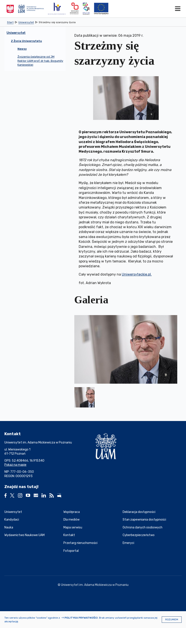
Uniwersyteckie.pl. (137, 274)
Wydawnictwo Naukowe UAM (24, 535)
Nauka (8, 527)
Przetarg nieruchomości (80, 543)
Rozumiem (171, 619)
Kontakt (69, 535)
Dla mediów (71, 519)
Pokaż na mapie (15, 465)
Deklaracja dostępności (139, 512)
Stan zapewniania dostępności (144, 519)
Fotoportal (71, 551)
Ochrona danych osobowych (142, 527)
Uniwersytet (13, 512)
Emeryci (128, 543)
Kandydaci (11, 519)
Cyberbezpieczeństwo (139, 535)
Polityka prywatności (81, 617)
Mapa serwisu (72, 527)
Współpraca (71, 512)
